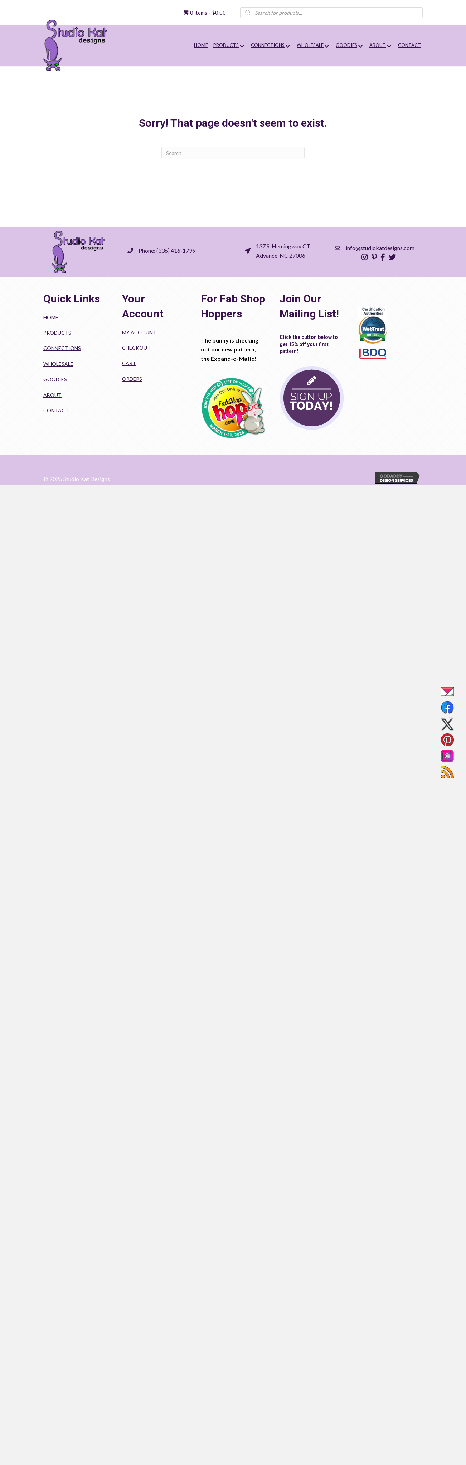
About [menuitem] (52, 395)
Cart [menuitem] (129, 363)
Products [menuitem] (57, 333)
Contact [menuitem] (56, 410)
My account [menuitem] (139, 332)
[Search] (233, 153)
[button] (241, 46)
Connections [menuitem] (62, 348)
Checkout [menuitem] (136, 348)
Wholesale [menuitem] (58, 364)
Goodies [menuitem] (55, 379)
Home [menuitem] (50, 317)
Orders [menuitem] (132, 379)
